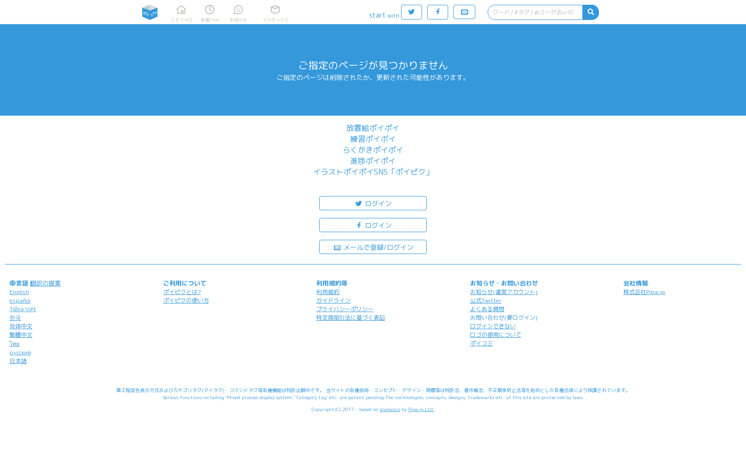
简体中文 (21, 326)
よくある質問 (487, 309)
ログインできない (493, 326)
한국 (15, 318)
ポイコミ (481, 343)
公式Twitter (486, 300)
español (20, 300)
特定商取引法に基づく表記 (350, 318)
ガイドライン (333, 300)
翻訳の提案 (45, 283)
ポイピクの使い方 (186, 300)
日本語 (18, 361)
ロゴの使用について (495, 335)
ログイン (373, 203)
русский (20, 352)
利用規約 (327, 292)
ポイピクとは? (182, 292)
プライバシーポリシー (344, 309)
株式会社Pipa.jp (644, 292)
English (19, 292)
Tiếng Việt (23, 309)
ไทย (15, 344)
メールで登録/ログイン (373, 247)
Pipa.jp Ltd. (421, 409)
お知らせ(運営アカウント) (504, 292)
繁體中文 (21, 335)
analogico (390, 409)
